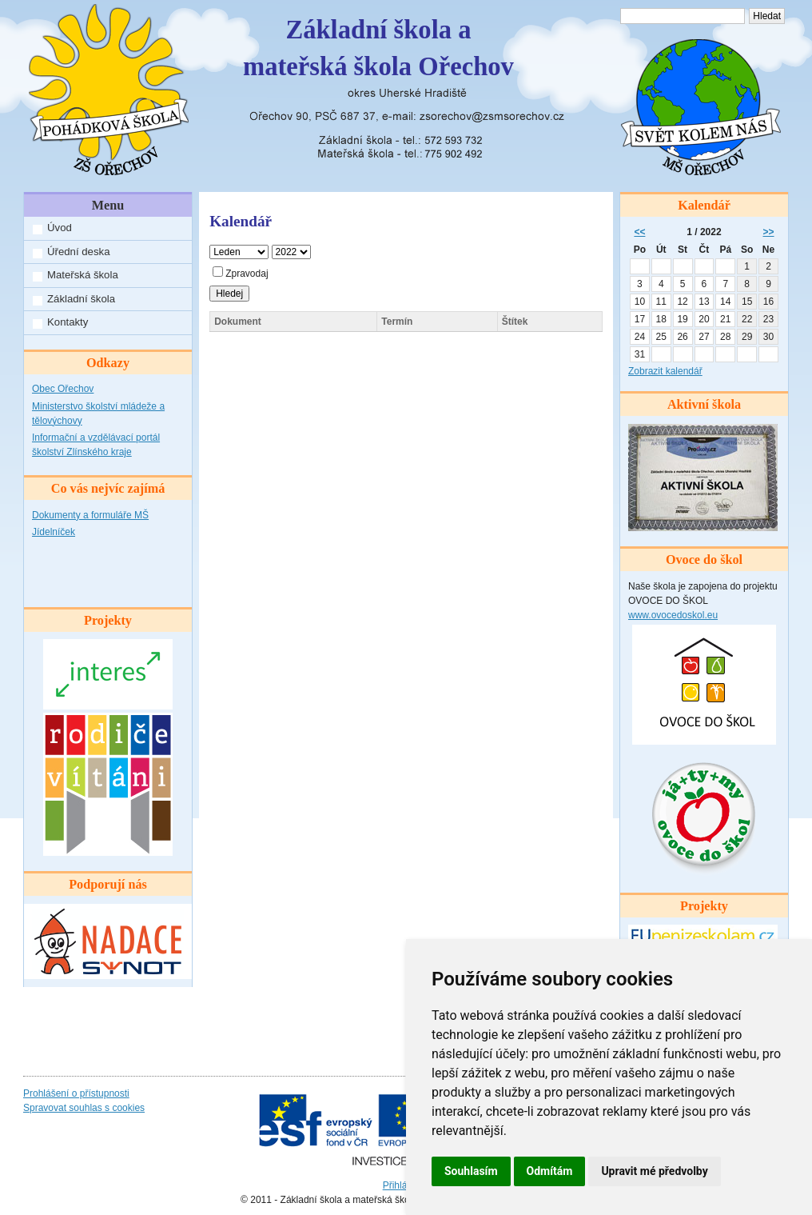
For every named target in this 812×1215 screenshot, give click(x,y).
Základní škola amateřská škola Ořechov (378, 48)
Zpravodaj (240, 273)
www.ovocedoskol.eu (673, 615)
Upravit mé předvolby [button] (654, 1171)
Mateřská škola (82, 275)
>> (768, 232)
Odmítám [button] (550, 1171)
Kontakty (67, 322)
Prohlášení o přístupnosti (76, 1093)
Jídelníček (53, 532)
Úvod (59, 228)
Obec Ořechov (63, 388)
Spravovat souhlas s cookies (84, 1107)
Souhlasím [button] (471, 1171)
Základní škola (81, 299)
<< (639, 232)
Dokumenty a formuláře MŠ (90, 515)
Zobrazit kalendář (665, 371)
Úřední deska (78, 252)
